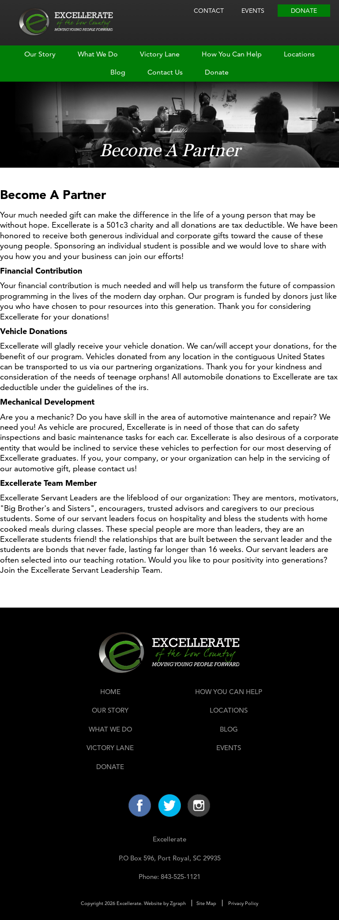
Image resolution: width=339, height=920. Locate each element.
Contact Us (165, 72)
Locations (299, 54)
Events (252, 11)
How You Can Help (232, 54)
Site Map (206, 903)
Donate (304, 11)
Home (110, 691)
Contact (209, 11)
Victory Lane (160, 54)
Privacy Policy (243, 903)
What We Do (98, 54)
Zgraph (178, 903)
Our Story (40, 54)
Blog (117, 72)
